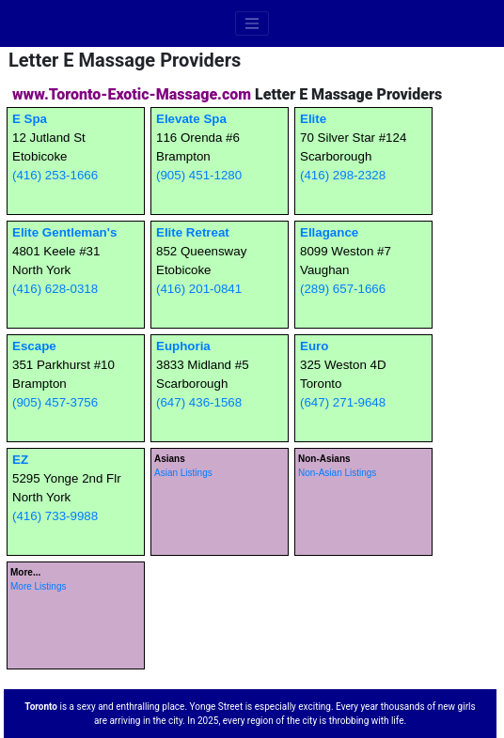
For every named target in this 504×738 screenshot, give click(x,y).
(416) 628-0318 (55, 289)
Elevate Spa (191, 119)
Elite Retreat (192, 232)
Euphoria (183, 346)
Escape (34, 346)
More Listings (38, 586)
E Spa (29, 119)
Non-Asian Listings (337, 473)
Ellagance (329, 232)
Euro (314, 346)
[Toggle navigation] (252, 23)
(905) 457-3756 (55, 402)
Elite (313, 119)
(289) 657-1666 (343, 289)
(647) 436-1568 (199, 402)
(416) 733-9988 (55, 516)
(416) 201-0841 (199, 289)
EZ (20, 460)
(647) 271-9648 (343, 402)
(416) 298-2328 (343, 175)
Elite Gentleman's (64, 232)
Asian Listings (183, 473)
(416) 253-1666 (55, 175)
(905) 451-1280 (199, 175)
